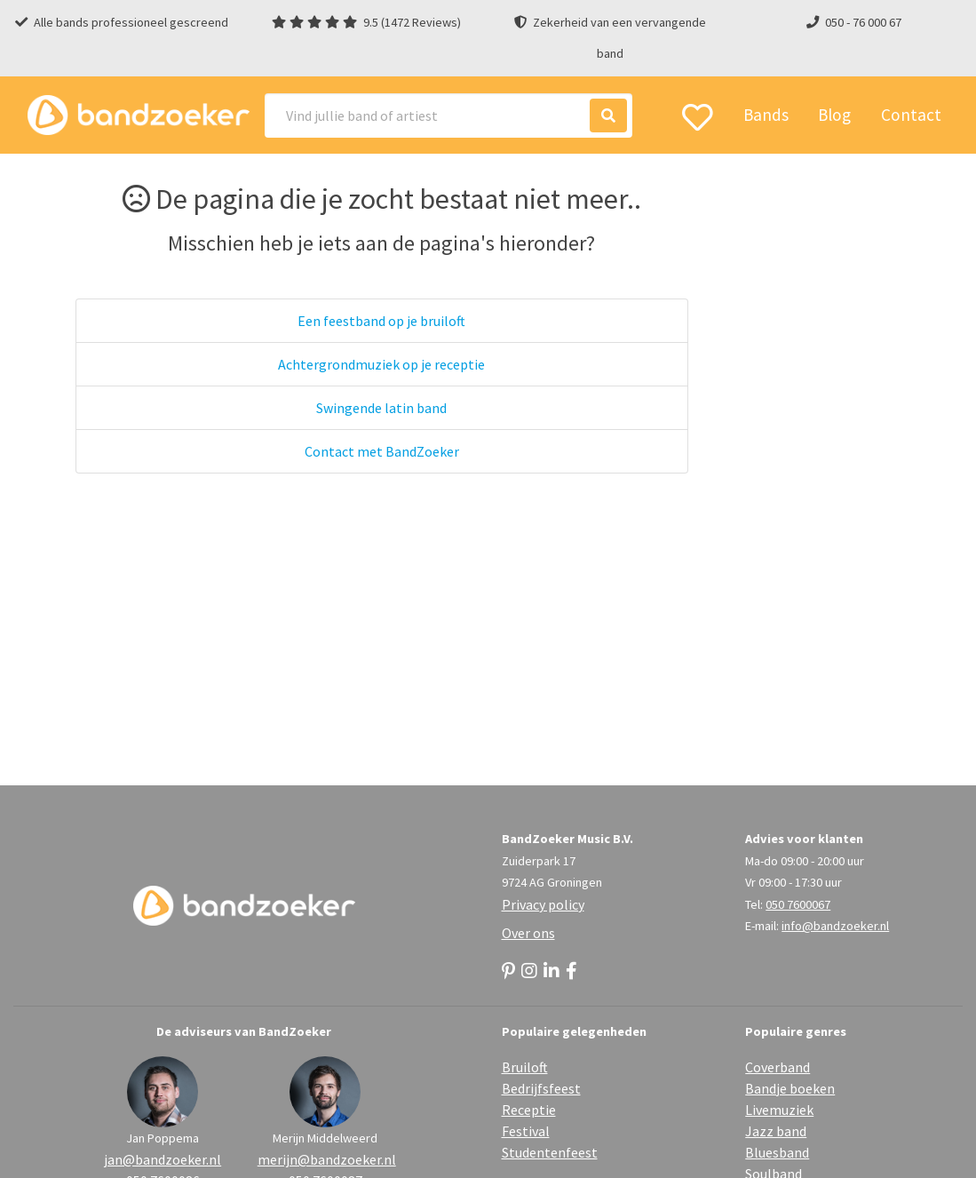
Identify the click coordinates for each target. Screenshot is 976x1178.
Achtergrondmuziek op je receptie (381, 364)
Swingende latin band (381, 408)
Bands (766, 114)
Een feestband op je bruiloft (381, 321)
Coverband (777, 1067)
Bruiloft (525, 1067)
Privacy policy (543, 904)
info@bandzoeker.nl (835, 926)
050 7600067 (798, 904)
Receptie (529, 1109)
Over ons (528, 933)
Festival (526, 1131)
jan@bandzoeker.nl (162, 1159)
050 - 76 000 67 (863, 22)
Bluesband (777, 1152)
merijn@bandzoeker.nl (325, 1159)
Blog (834, 114)
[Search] (449, 115)
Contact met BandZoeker (382, 451)
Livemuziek (779, 1109)
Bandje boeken (790, 1088)
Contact (911, 114)
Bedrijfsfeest (541, 1088)
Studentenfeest (550, 1152)
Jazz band (775, 1131)
